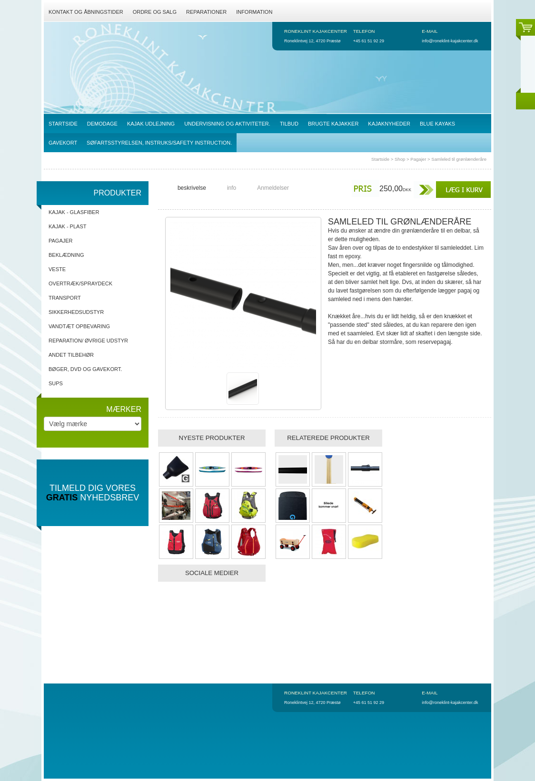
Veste (57, 269)
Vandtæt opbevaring (79, 326)
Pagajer (418, 159)
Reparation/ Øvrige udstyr (88, 340)
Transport (65, 298)
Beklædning (66, 255)
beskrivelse (192, 188)
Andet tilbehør (71, 355)
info (231, 188)
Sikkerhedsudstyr (76, 312)
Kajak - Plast (67, 226)
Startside (380, 159)
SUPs (56, 383)
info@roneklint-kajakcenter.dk (450, 41)
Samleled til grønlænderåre (458, 159)
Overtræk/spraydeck (80, 283)
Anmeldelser (273, 188)
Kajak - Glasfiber (74, 212)
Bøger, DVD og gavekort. (85, 369)
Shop (400, 159)
